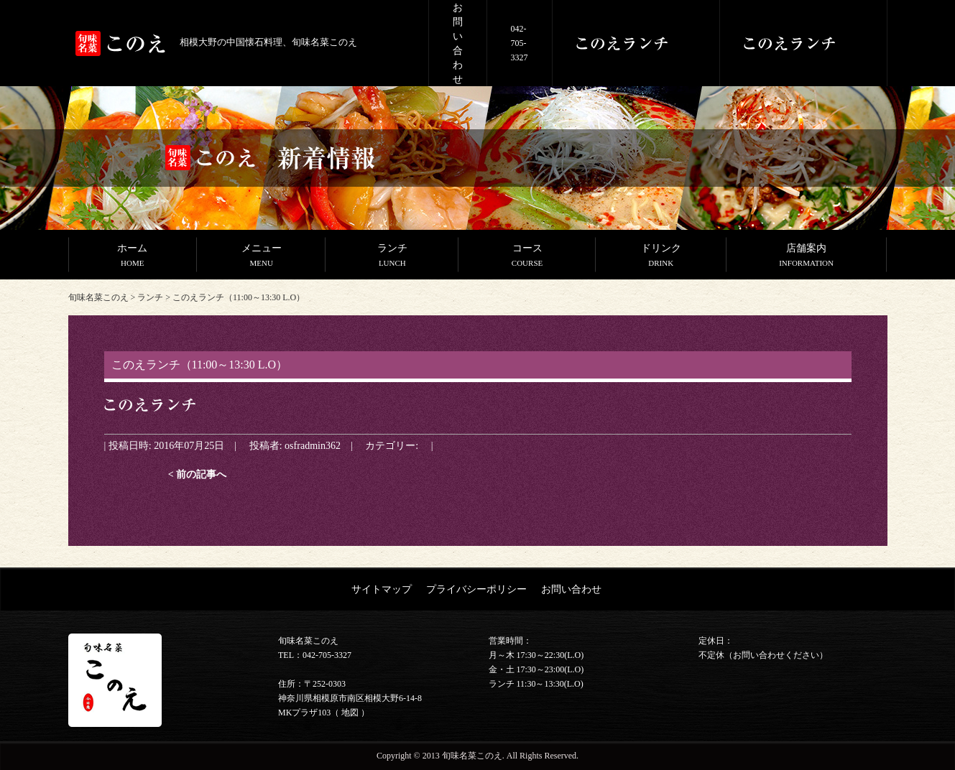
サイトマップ (381, 589)
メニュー (261, 256)
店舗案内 (806, 256)
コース (526, 256)
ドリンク (661, 256)
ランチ (392, 256)
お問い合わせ (571, 589)
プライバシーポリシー (476, 589)
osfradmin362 (313, 445)
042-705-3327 (519, 43)
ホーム (132, 256)
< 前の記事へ (197, 474)
